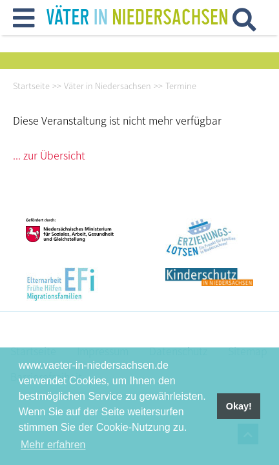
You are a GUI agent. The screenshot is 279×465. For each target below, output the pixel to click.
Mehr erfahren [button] (53, 444)
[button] (23, 22)
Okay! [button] (239, 406)
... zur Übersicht (49, 155)
